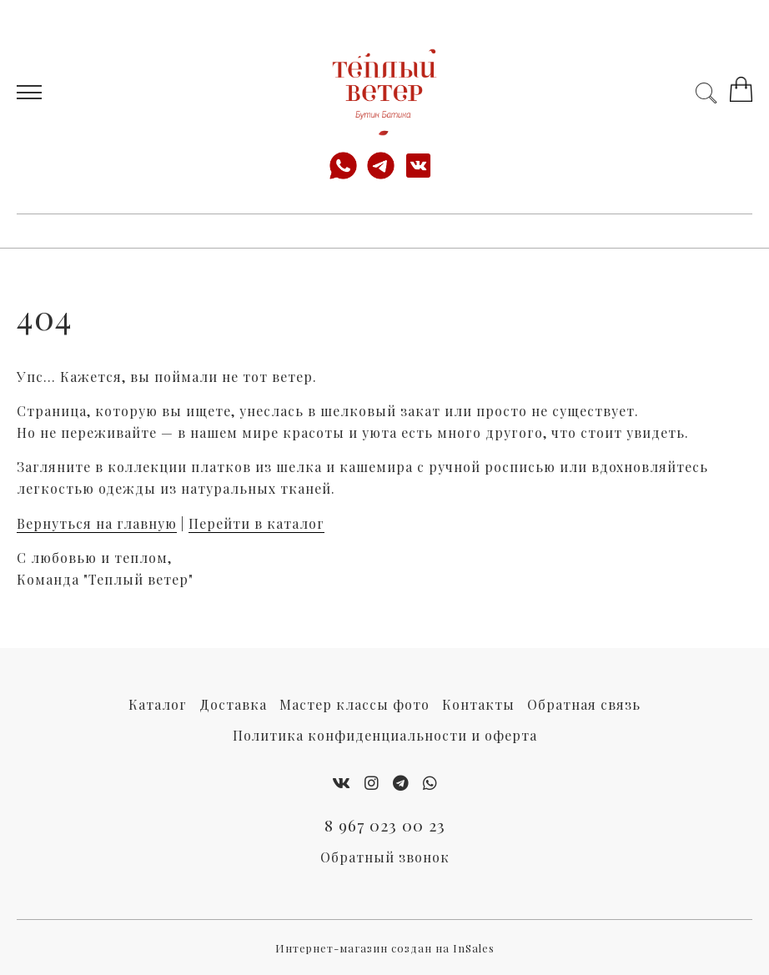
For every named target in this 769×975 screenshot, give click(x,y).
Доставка (233, 704)
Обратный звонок (385, 857)
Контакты (478, 704)
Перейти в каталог (256, 523)
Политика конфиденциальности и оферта (385, 735)
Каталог (157, 704)
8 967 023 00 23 (384, 825)
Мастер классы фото (354, 704)
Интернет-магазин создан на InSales (385, 948)
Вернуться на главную (97, 523)
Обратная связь (584, 704)
